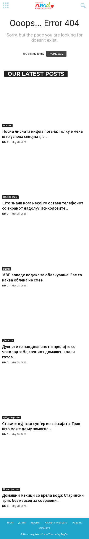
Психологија (10, 196)
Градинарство (11, 417)
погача (7, 125)
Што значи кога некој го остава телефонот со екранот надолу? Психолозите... (42, 205)
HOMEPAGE (56, 53)
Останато (44, 527)
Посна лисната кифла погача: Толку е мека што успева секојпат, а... (42, 134)
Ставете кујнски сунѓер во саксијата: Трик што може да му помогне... (41, 426)
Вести (6, 268)
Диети (22, 522)
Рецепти (77, 522)
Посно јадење (11, 489)
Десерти (8, 340)
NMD (5, 142)
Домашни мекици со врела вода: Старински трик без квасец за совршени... (43, 498)
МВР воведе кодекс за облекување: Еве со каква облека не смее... (42, 277)
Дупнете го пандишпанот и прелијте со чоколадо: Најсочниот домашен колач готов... (39, 351)
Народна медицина (56, 522)
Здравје (35, 522)
